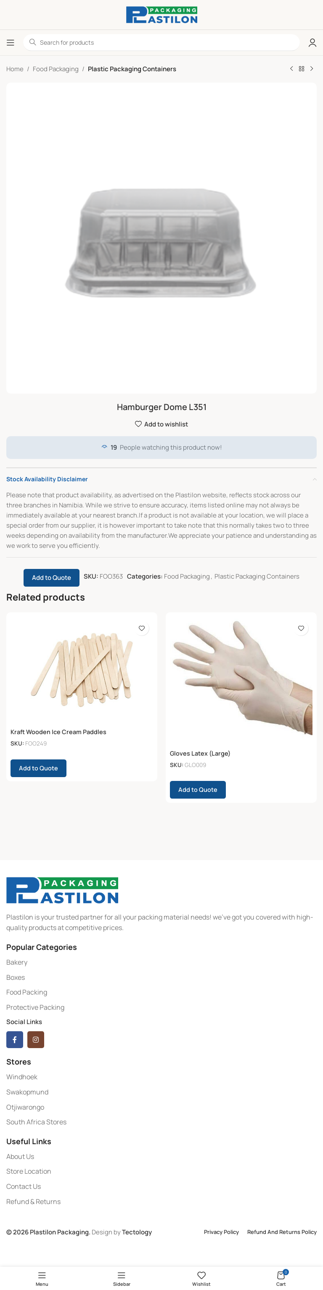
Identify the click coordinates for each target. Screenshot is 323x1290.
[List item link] (161, 962)
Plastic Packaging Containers (132, 68)
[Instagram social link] (35, 1039)
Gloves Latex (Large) (201, 753)
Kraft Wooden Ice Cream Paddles (60, 731)
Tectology (137, 1232)
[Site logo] (161, 14)
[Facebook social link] (14, 1039)
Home (15, 68)
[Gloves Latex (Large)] (241, 681)
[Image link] (62, 889)
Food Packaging (56, 68)
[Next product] (312, 69)
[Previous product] (291, 69)
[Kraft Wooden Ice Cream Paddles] (82, 670)
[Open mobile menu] (10, 42)
